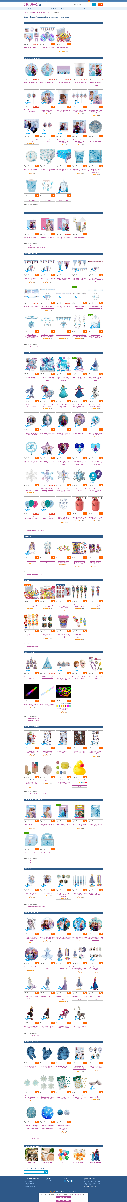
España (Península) (94, 1)
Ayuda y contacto (54, 1)
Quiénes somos (29, 1184)
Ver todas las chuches (32, 646)
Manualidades (96, 8)
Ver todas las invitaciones (33, 245)
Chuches (29, 8)
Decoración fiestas (52, 8)
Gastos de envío (34, 1)
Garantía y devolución (30, 1186)
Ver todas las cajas (32, 860)
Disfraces (63, 8)
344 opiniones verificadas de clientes (69, 1192)
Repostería (39, 8)
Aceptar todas (63, 1197)
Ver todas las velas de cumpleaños (36, 906)
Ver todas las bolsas (32, 862)
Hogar (86, 8)
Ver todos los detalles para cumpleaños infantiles (39, 793)
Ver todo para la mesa (32, 207)
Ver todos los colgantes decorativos (36, 346)
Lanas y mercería (75, 8)
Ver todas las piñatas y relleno (34, 574)
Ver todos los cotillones (33, 718)
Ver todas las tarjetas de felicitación (36, 247)
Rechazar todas (63, 1200)
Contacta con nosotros (90, 1186)
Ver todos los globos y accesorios (35, 530)
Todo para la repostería (33, 1035)
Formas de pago (44, 1)
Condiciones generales (49, 1180)
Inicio (26, 1)
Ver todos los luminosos (33, 720)
